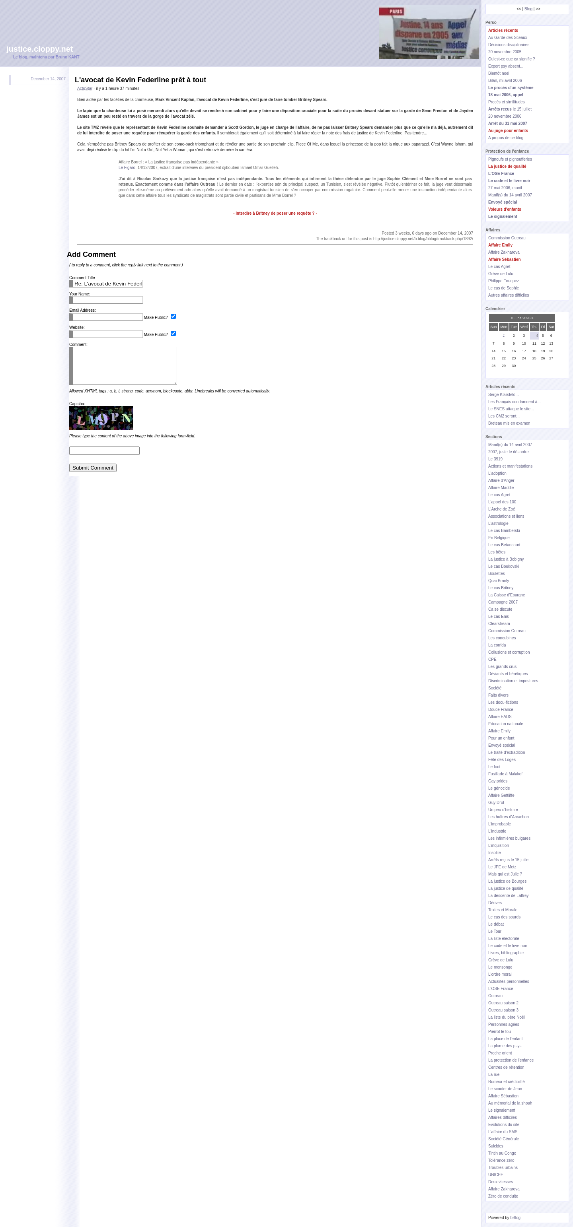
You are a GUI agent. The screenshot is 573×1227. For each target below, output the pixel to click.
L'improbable (499, 824)
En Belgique (499, 538)
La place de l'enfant (505, 1039)
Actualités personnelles (508, 981)
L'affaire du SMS (502, 1132)
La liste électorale (503, 938)
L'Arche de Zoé (501, 509)
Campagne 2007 (503, 602)
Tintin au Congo (502, 1153)
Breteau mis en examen (509, 423)
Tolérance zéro (501, 1160)
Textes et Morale (502, 910)
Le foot (494, 767)
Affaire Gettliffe (501, 795)
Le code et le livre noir (507, 946)
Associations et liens (506, 516)
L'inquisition (498, 845)
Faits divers (498, 695)
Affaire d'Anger (501, 480)
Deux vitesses (500, 1182)
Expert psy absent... (505, 66)
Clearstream (499, 623)
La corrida (497, 645)
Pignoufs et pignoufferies (510, 159)
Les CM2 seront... (504, 416)
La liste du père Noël (506, 1017)
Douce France (500, 709)
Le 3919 (495, 459)
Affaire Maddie (501, 487)
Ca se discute (500, 609)
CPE (492, 659)
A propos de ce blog (505, 138)
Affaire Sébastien (503, 1096)
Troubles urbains (503, 1167)
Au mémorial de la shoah (510, 1103)
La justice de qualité (505, 888)
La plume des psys (504, 1046)
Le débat (496, 924)
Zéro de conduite (503, 1196)
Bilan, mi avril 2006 (505, 80)
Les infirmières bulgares (509, 838)
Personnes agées (503, 1024)
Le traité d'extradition (506, 752)
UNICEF (495, 1175)
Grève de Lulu (500, 274)
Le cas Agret (499, 266)
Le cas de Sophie (503, 288)
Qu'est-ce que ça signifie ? (511, 59)
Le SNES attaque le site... (511, 409)
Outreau (495, 996)
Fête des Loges (502, 759)
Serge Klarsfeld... (503, 394)
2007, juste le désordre (508, 452)
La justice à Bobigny (506, 559)
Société (494, 688)
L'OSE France (500, 988)
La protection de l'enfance (511, 1060)
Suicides (495, 1146)
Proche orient (500, 1053)
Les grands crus (502, 666)
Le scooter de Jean (505, 1089)
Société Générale (503, 1139)
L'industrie (497, 831)
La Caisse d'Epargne (506, 595)
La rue (493, 1074)
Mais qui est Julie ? (505, 874)
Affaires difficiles (502, 1117)
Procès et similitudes (506, 102)
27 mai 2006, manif (505, 188)
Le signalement (501, 1110)
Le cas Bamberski (504, 530)
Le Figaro (127, 167)
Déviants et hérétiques (508, 674)
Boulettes (496, 573)
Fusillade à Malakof (505, 774)
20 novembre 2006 (504, 116)
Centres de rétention (506, 1067)
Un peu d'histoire (503, 810)
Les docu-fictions (503, 702)
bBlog (516, 1217)
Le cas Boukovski (503, 566)
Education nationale (505, 724)
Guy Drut (496, 802)
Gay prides (497, 781)
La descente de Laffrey (508, 895)
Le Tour (494, 931)
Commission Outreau (507, 238)
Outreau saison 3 (503, 1010)
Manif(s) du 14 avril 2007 (510, 195)
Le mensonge (500, 967)
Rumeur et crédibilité (506, 1081)
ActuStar (84, 88)
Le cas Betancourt (504, 545)
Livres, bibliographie (506, 953)
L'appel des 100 (502, 502)
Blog (528, 9)
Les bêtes (496, 552)
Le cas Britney (500, 588)
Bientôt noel (498, 73)
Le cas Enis (498, 616)
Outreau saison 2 (503, 1003)
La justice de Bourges (507, 881)
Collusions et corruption (509, 652)
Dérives (495, 903)
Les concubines (502, 638)
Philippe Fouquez (503, 281)
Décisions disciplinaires (508, 45)
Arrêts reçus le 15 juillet (509, 860)
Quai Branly (498, 581)
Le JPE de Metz (502, 867)
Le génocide (499, 788)
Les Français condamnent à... (514, 402)
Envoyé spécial (501, 745)
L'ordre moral (500, 974)
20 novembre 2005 (504, 52)
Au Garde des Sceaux (507, 37)
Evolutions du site (503, 1124)
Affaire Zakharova (504, 252)
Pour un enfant (501, 738)
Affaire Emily (499, 731)
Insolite (494, 852)
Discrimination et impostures (513, 681)
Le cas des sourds (504, 917)
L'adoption (497, 473)
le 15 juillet (510, 109)
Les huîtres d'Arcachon (508, 817)
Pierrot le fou (499, 1031)
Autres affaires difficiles (508, 295)
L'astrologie (498, 523)
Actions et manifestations (510, 466)
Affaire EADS (500, 716)
